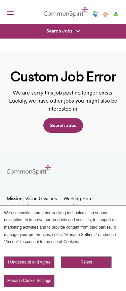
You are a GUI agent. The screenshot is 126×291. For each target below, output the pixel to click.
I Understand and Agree (29, 262)
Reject (86, 262)
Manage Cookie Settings (29, 280)
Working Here (78, 198)
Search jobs (63, 125)
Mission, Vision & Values (32, 198)
